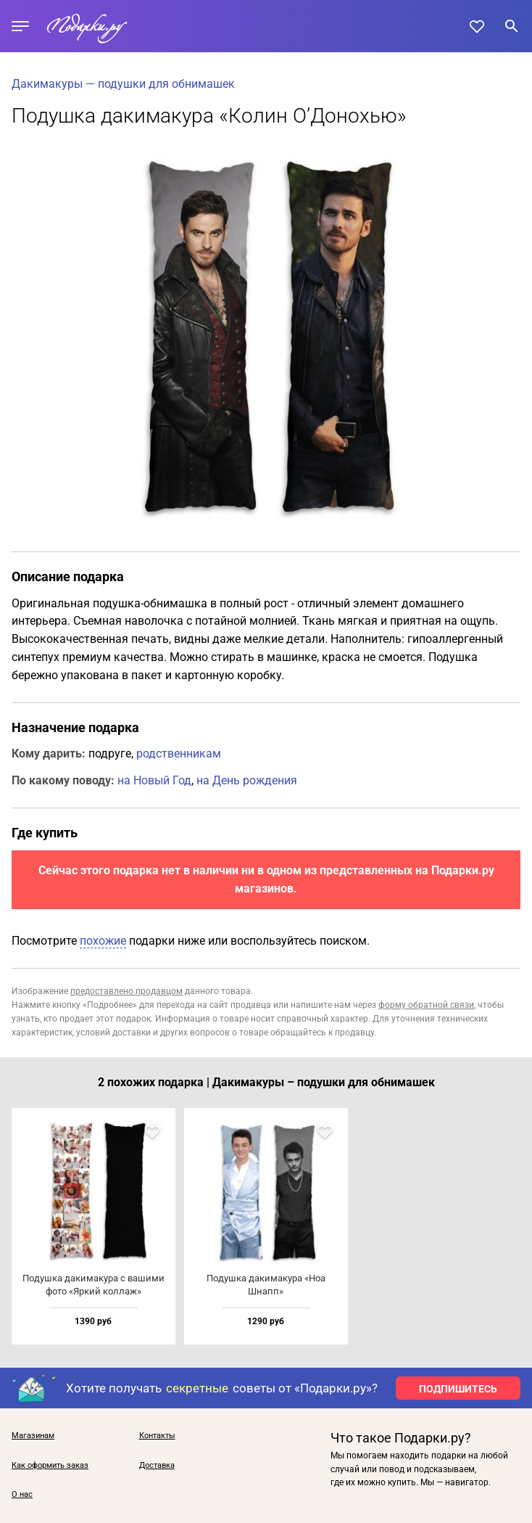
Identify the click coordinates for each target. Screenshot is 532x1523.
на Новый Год (154, 780)
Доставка (157, 1465)
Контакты (157, 1436)
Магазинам (33, 1436)
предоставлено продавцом (126, 991)
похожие (103, 941)
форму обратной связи (426, 1005)
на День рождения (246, 780)
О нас (22, 1494)
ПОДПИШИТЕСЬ (458, 1389)
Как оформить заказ (50, 1465)
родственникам (178, 753)
